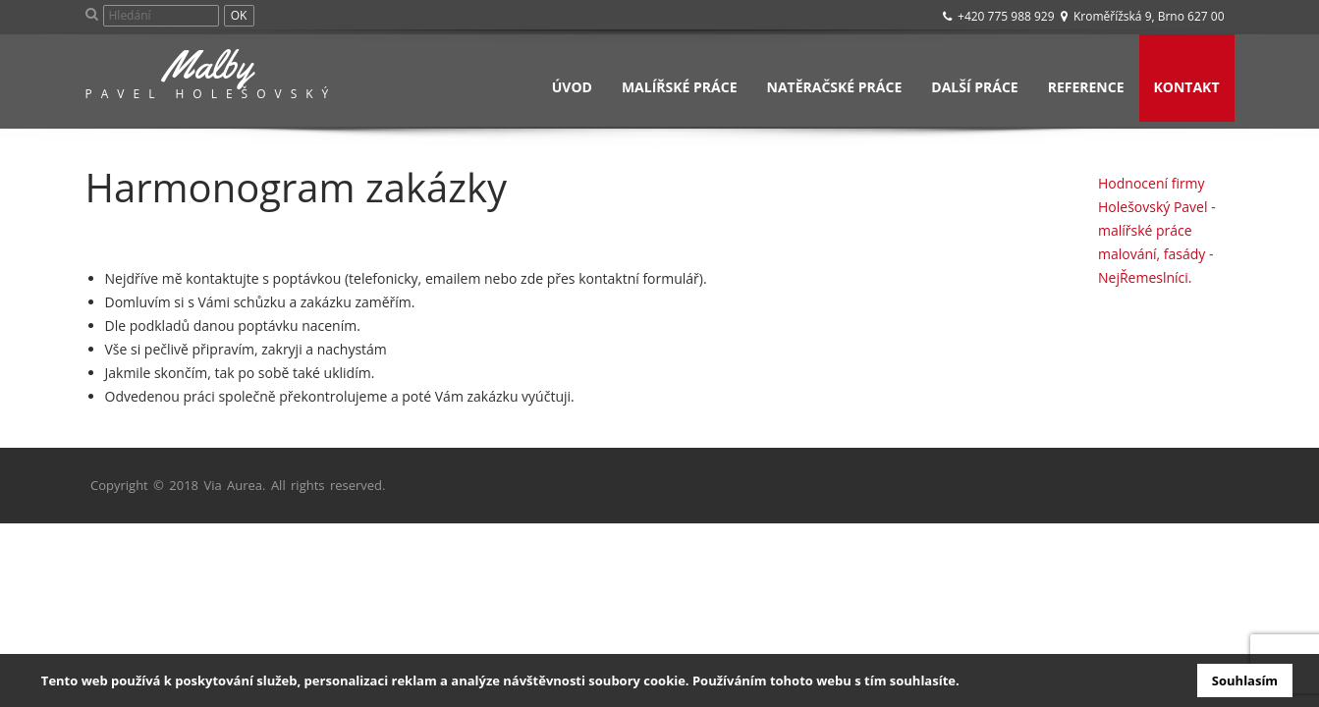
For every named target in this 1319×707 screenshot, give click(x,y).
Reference (1086, 87)
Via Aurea (232, 485)
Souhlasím (1245, 680)
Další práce (974, 87)
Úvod (572, 87)
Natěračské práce (835, 87)
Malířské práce (680, 87)
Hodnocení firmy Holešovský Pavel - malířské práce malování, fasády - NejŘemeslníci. (1157, 230)
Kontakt (1187, 87)
